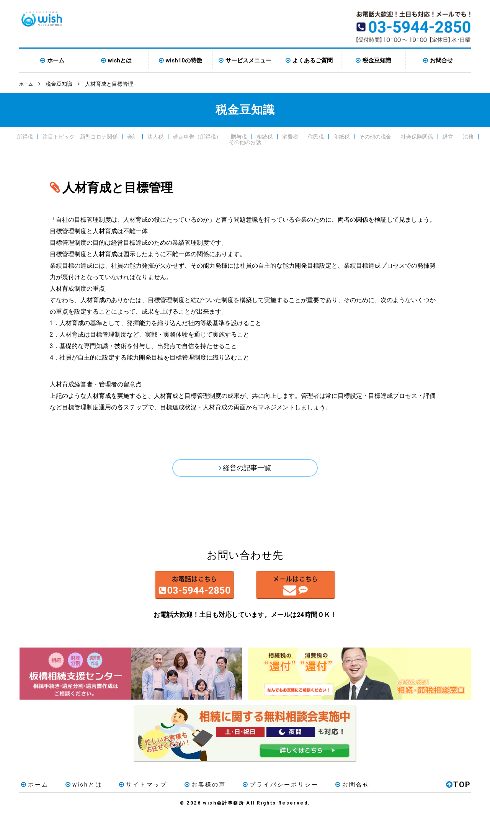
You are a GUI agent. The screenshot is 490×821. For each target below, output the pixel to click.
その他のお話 (245, 141)
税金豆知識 (377, 60)
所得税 (25, 136)
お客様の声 (192, 791)
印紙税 (341, 136)
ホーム (55, 60)
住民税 (316, 136)
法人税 (155, 136)
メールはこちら (317, 590)
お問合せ (441, 60)
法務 (468, 136)
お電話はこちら (173, 590)
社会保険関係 (417, 136)
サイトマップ (134, 791)
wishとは (120, 60)
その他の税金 (375, 136)
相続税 (264, 136)
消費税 (290, 136)
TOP (458, 791)
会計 (132, 136)
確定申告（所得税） (197, 136)
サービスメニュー (248, 60)
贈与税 (239, 136)
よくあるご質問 (312, 60)
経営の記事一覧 (247, 469)
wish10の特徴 (184, 60)
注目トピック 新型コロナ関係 (80, 136)
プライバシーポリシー (264, 791)
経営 (448, 136)
